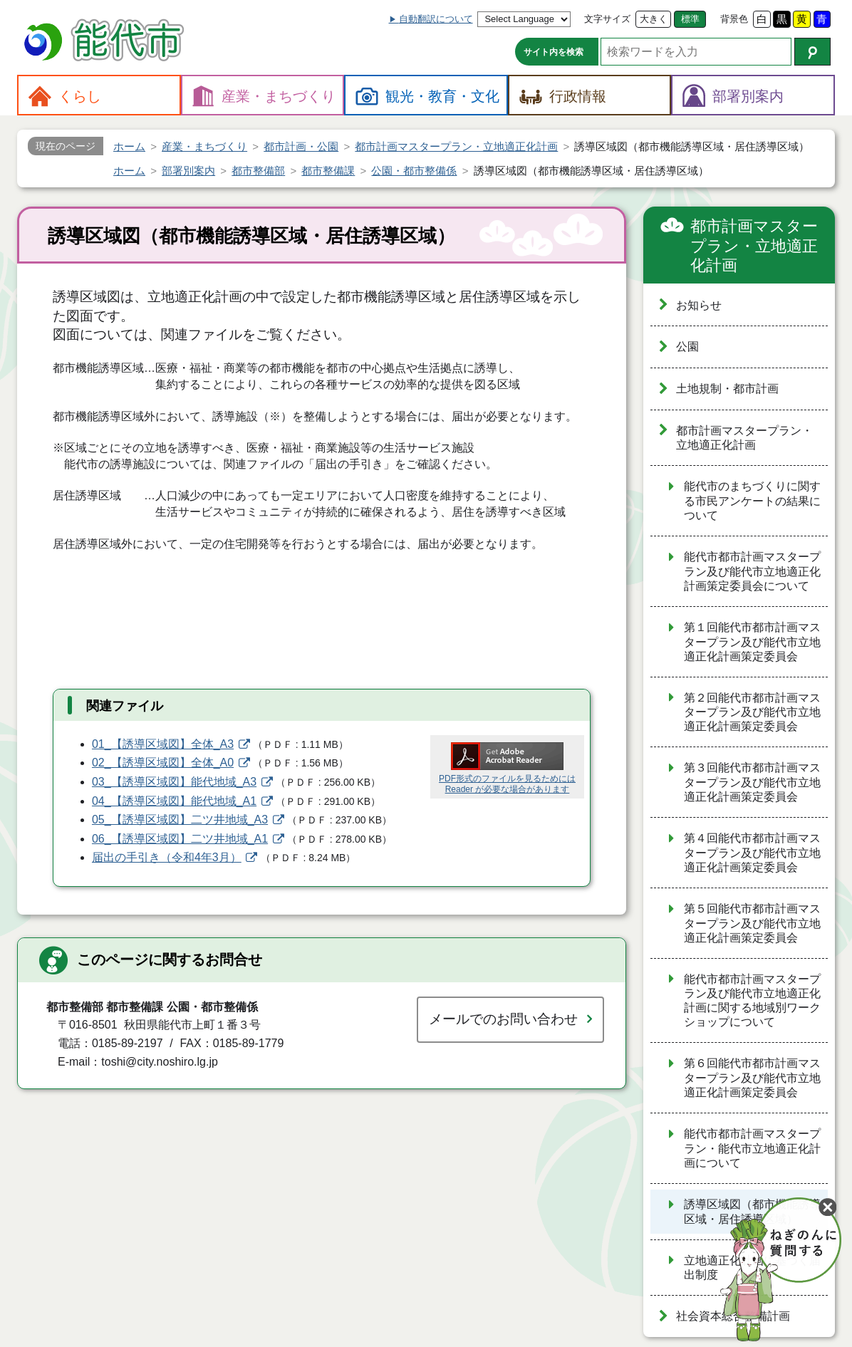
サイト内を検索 (553, 52)
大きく (653, 19)
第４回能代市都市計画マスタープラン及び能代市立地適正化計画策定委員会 (752, 852)
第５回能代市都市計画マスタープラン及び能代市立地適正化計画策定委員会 (752, 923)
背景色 (734, 19)
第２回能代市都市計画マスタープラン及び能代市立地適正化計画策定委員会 (752, 712)
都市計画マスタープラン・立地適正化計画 (754, 245)
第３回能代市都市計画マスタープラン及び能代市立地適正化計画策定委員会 (752, 782)
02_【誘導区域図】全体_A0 (163, 762)
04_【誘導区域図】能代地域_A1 (174, 801)
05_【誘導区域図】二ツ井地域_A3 (180, 819)
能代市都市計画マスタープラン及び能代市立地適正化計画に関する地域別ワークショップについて (752, 1001)
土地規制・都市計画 (727, 389)
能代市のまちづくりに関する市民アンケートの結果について (752, 500)
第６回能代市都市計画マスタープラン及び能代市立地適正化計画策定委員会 (752, 1077)
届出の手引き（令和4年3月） (166, 857)
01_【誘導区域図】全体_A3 (163, 744)
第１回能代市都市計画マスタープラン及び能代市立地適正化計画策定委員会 (752, 641)
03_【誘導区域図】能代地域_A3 (174, 782)
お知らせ (699, 305)
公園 (687, 346)
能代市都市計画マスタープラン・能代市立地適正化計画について (752, 1148)
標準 (690, 19)
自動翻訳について (436, 19)
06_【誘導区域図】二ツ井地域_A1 (180, 839)
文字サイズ (607, 19)
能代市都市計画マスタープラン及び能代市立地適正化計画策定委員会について (752, 571)
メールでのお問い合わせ (503, 1018)
